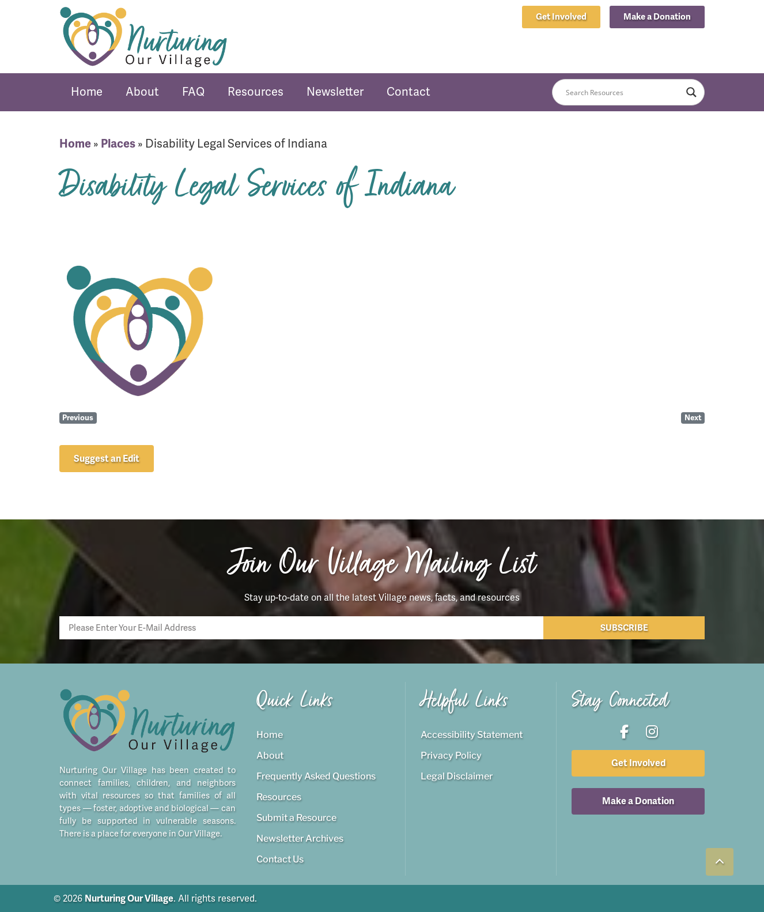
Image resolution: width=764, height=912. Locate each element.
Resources (255, 92)
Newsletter (335, 92)
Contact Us (280, 858)
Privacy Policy (451, 754)
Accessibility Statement (472, 734)
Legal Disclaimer (457, 775)
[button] (657, 17)
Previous (77, 418)
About (142, 92)
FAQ (193, 92)
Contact (408, 92)
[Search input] (623, 92)
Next (693, 418)
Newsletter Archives (299, 837)
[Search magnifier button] (691, 92)
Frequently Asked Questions (316, 775)
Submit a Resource (296, 817)
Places (118, 144)
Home (87, 92)
